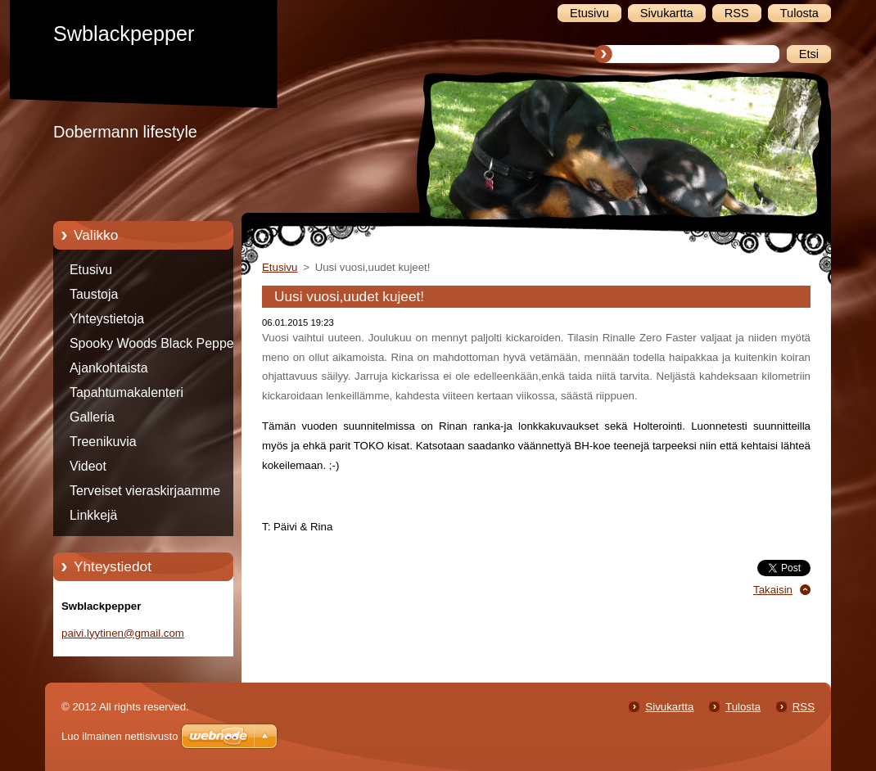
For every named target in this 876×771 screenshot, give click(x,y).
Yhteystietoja (107, 319)
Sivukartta (669, 707)
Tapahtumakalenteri (126, 392)
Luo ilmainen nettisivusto (119, 736)
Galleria (92, 417)
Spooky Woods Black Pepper (154, 343)
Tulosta (743, 707)
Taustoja (94, 294)
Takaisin (772, 590)
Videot (88, 466)
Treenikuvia (103, 442)
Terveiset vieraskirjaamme (145, 491)
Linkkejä (93, 515)
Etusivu (91, 270)
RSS (803, 707)
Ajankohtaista (109, 368)
